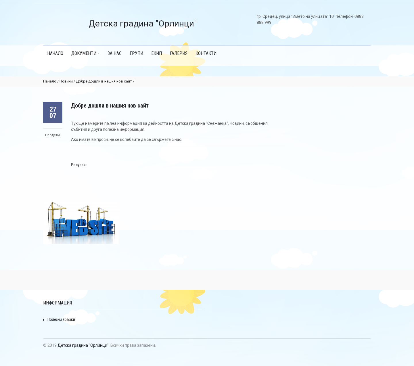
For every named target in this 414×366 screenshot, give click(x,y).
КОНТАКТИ (205, 53)
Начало (55, 53)
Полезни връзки (59, 319)
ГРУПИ (136, 53)
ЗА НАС (115, 53)
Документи (85, 53)
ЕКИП (156, 53)
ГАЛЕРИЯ (178, 53)
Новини (66, 81)
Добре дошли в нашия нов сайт (104, 81)
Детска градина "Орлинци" (83, 345)
